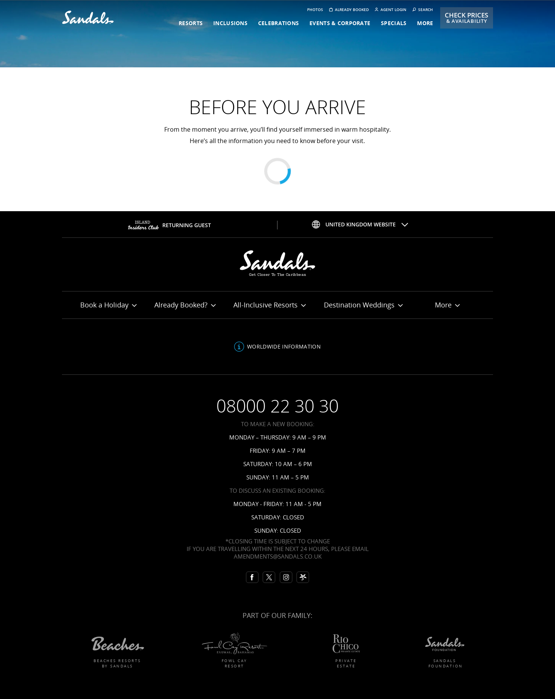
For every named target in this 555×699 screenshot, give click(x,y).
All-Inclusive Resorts (269, 305)
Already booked (349, 9)
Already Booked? (185, 305)
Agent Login (390, 9)
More (447, 305)
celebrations (278, 23)
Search (422, 9)
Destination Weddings (363, 305)
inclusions (230, 23)
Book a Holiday (108, 305)
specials (393, 23)
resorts (191, 23)
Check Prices (466, 18)
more (425, 23)
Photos (315, 9)
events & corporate (339, 23)
